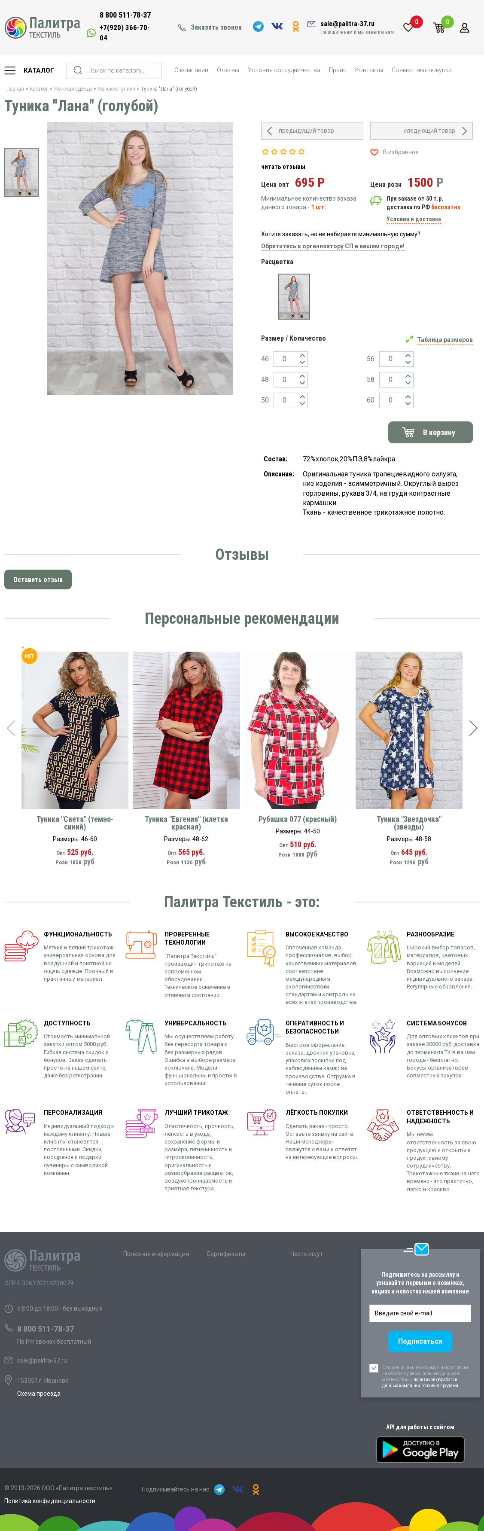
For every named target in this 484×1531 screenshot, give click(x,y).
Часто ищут (306, 1253)
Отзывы (228, 70)
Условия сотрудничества (284, 70)
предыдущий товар (306, 130)
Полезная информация (156, 1253)
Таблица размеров (445, 339)
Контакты (369, 70)
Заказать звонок (216, 27)
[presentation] (10, 728)
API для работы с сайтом (420, 1427)
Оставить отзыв (38, 580)
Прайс (338, 70)
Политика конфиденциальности (49, 1500)
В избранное (401, 152)
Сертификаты (226, 1253)
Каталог (39, 70)
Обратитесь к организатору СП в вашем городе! (333, 246)
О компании (191, 70)
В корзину (439, 432)
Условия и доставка (414, 219)
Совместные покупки (422, 70)
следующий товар (429, 130)
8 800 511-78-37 (125, 14)
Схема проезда (39, 1393)
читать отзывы (283, 167)
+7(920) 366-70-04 (125, 32)
